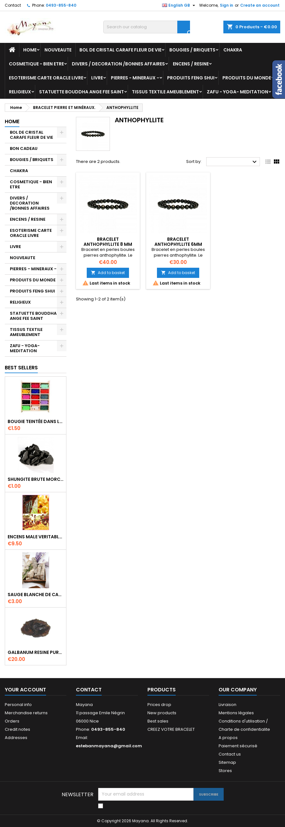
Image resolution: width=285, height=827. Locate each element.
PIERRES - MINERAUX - (135, 78)
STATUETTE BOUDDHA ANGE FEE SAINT (81, 92)
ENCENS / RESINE (191, 64)
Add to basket (108, 272)
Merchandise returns (26, 713)
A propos (228, 738)
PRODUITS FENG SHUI (190, 78)
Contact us (230, 754)
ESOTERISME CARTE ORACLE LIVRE (46, 78)
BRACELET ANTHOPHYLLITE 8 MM (108, 241)
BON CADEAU (23, 148)
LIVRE (97, 78)
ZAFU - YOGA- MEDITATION (237, 92)
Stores (225, 771)
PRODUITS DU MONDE (246, 78)
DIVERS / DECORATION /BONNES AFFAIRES (118, 64)
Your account (25, 689)
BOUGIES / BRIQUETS (192, 50)
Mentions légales (236, 713)
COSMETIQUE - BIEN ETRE (36, 64)
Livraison (227, 705)
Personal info (18, 705)
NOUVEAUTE (57, 50)
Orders (12, 721)
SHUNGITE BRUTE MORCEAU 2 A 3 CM (36, 479)
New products (161, 713)
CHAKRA (232, 50)
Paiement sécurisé (238, 746)
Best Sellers (21, 367)
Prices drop (159, 705)
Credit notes (17, 729)
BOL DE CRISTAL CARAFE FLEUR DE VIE (120, 50)
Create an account (260, 5)
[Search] (146, 27)
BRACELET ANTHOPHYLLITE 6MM (178, 241)
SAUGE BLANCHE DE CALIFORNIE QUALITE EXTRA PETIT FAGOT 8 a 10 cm (36, 594)
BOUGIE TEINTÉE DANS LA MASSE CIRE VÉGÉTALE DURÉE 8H (36, 421)
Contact (13, 5)
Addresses (16, 738)
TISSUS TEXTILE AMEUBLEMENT (165, 92)
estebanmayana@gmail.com (109, 746)
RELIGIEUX (20, 92)
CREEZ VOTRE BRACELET (171, 729)
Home (30, 50)
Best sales (157, 721)
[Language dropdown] (179, 5)
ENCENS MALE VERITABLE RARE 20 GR (36, 536)
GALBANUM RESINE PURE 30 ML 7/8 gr (36, 652)
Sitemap (227, 762)
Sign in (226, 5)
